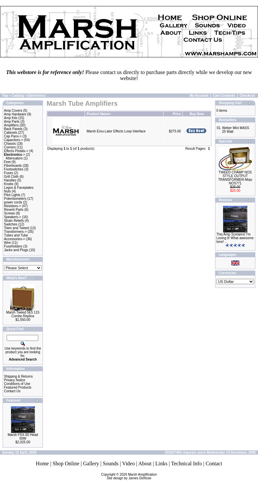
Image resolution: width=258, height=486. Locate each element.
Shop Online (66, 463)
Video (128, 463)
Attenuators (14, 158)
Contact (214, 463)
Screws (9, 213)
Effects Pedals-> (16, 151)
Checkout (247, 95)
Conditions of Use (17, 384)
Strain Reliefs (14, 220)
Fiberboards (13, 165)
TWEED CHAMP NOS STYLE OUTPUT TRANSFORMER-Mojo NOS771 (235, 177)
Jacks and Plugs (16, 250)
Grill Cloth (11, 176)
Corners (10, 147)
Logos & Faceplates (18, 187)
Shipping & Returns (18, 376)
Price (177, 114)
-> (14, 154)
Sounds (111, 463)
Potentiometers (15, 198)
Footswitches (13, 169)
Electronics (37, 95)
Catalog (18, 95)
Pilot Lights (12, 195)
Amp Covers (13, 110)
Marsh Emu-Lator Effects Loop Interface (116, 131)
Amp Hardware (15, 114)
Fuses (8, 173)
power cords (13, 202)
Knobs (8, 184)
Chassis (10, 143)
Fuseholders (13, 246)
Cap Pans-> (13, 136)
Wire (7, 243)
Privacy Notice (14, 380)
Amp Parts (12, 121)
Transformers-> (15, 231)
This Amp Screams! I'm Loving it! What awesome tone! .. (235, 238)
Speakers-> (12, 217)
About (144, 463)
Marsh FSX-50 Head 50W (23, 436)
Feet (7, 162)
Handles (10, 180)
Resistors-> (12, 206)
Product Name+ (99, 114)
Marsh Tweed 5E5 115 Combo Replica (23, 314)
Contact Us (12, 391)
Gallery (91, 463)
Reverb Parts (13, 209)
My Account (199, 95)
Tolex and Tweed (16, 228)
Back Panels (13, 129)
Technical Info (186, 463)
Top (5, 95)
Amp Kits (10, 118)
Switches (10, 224)
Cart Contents (224, 95)
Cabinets (10, 132)
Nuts (7, 191)
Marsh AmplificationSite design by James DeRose (132, 476)
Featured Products (17, 387)
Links (161, 463)
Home (42, 463)
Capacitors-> (13, 140)
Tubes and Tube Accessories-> (16, 237)
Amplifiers (11, 125)
